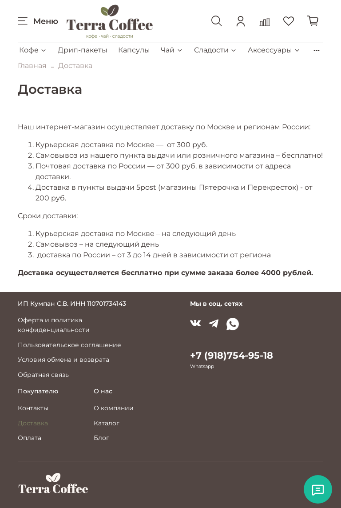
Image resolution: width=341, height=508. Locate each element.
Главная (32, 65)
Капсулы (134, 50)
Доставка (33, 423)
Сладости (215, 50)
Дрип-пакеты (82, 50)
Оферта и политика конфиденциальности (54, 325)
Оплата (29, 438)
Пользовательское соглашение (69, 345)
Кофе (33, 50)
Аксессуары (274, 50)
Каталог (106, 423)
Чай (172, 50)
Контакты (33, 408)
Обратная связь (43, 375)
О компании (114, 408)
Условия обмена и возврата (63, 360)
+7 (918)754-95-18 (231, 355)
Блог (101, 438)
